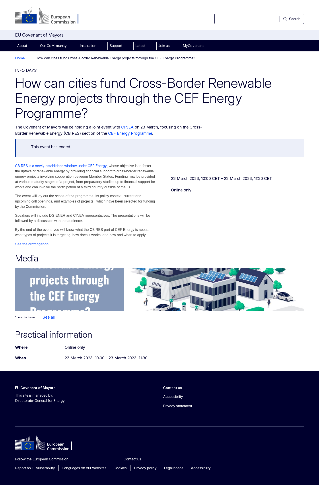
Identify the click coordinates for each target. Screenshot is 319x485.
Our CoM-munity (53, 45)
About (22, 45)
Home (20, 58)
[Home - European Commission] (51, 16)
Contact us (132, 459)
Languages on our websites (84, 468)
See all (49, 317)
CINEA (127, 127)
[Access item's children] (33, 45)
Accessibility (201, 468)
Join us (164, 45)
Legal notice (173, 468)
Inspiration (88, 45)
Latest (140, 45)
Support (115, 45)
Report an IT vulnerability (35, 468)
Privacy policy (145, 468)
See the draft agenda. (32, 244)
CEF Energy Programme (130, 133)
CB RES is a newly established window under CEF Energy (61, 166)
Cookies (120, 468)
